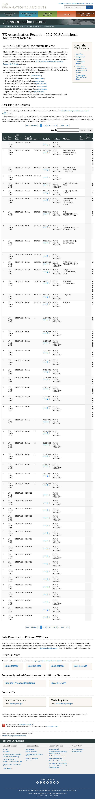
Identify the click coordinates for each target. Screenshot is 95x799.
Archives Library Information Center (12, 765)
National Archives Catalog (11, 757)
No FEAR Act (67, 790)
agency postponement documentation (48, 661)
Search (89, 7)
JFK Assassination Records (32, 26)
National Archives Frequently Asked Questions (58, 752)
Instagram (44, 782)
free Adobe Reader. (26, 724)
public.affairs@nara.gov (64, 704)
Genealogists (30, 749)
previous (34, 125)
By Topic (5, 749)
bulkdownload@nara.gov (49, 648)
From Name (88, 137)
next (63, 125)
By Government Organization (12, 754)
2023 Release (34, 666)
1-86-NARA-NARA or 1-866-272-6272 (47, 796)
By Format (6, 752)
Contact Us (89, 3)
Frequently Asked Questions (20, 683)
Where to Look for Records (57, 761)
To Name (82, 138)
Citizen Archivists (64, 3)
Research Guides (56, 746)
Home (5, 26)
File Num (66, 139)
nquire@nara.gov (16, 704)
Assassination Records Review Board (81, 77)
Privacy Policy (39, 790)
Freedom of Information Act (53, 790)
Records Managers (32, 758)
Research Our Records (9, 14)
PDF (44, 145)
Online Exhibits (7, 768)
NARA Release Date (18, 137)
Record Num (10, 138)
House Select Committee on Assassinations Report (81, 69)
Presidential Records (9, 759)
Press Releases (58, 683)
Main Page (79, 54)
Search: (54, 130)
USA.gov (74, 790)
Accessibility (30, 790)
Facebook (37, 782)
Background (80, 57)
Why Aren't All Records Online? (58, 763)
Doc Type (56, 139)
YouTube (51, 782)
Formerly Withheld (28, 138)
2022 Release (57, 666)
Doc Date (46, 139)
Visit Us (67, 14)
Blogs (54, 782)
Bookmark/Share (78, 3)
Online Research (10, 746)
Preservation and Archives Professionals (34, 755)
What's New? (77, 746)
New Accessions (77, 752)
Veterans (29, 761)
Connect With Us (47, 779)
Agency (36, 139)
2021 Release (80, 666)
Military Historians (31, 752)
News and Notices (77, 749)
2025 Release (11, 666)
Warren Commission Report (80, 61)
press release (36, 76)
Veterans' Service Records (28, 14)
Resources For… (32, 746)
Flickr (57, 782)
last (67, 125)
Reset (90, 130)
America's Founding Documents (85, 14)
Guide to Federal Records (57, 756)
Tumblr (47, 782)
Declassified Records (55, 758)
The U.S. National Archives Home (24, 5)
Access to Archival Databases (12, 762)
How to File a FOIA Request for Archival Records (58, 767)
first (27, 125)
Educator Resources (47, 14)
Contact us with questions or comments (14, 736)
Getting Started (54, 749)
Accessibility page (52, 726)
